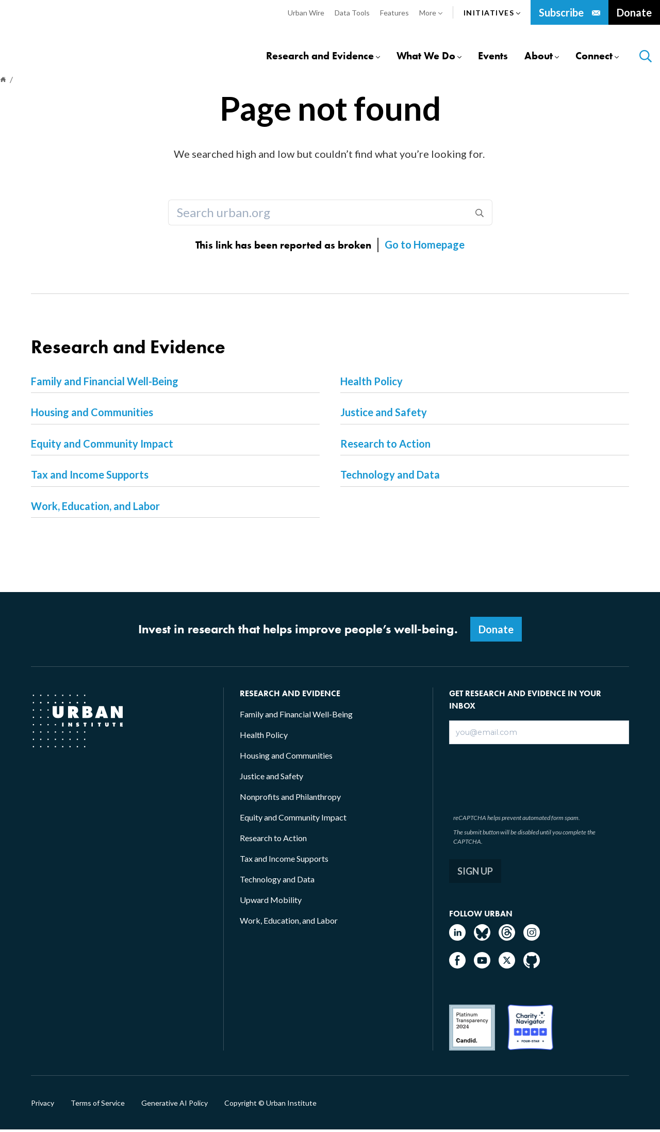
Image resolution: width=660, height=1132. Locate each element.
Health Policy (371, 383)
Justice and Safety (383, 414)
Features (394, 12)
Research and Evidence (320, 57)
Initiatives (492, 13)
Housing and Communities (92, 414)
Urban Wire (306, 12)
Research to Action (385, 445)
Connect (594, 57)
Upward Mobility (271, 902)
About (538, 57)
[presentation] (528, 779)
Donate (634, 12)
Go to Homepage (425, 246)
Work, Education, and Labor (95, 508)
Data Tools (352, 12)
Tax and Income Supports (89, 476)
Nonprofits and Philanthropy (290, 798)
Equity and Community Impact (102, 445)
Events (493, 57)
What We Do (426, 57)
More (430, 13)
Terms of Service (98, 1105)
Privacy (42, 1105)
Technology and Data (390, 476)
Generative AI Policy (174, 1105)
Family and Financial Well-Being (104, 383)
